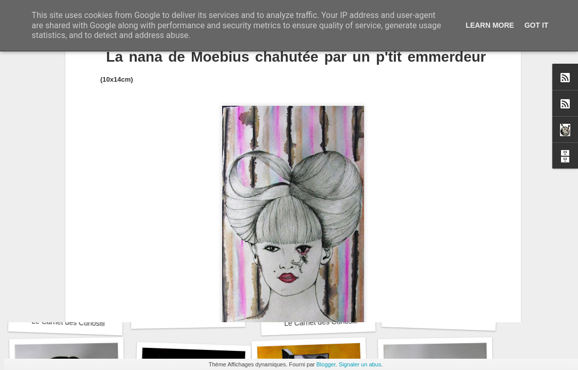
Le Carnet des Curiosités (71, 322)
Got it (537, 25)
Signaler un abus (360, 364)
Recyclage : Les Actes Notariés (204, 316)
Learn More (490, 25)
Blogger (325, 364)
